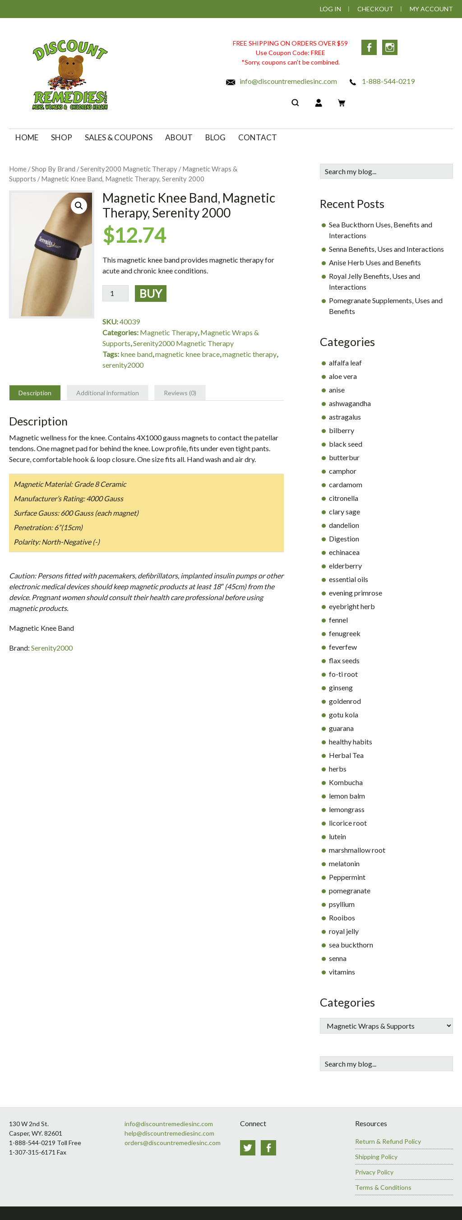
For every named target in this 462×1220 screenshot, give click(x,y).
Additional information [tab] (107, 393)
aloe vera (343, 376)
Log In (330, 9)
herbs (337, 768)
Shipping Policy (376, 1156)
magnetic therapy (249, 354)
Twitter (247, 1147)
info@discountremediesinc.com (281, 81)
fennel (338, 619)
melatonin (344, 863)
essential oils (348, 579)
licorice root (348, 822)
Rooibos (342, 917)
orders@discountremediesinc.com (173, 1142)
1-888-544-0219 (381, 81)
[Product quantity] (115, 293)
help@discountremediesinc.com (169, 1133)
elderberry (345, 565)
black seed (345, 443)
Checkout (375, 9)
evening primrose (355, 592)
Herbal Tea (346, 755)
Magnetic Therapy (169, 332)
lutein (337, 836)
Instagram (389, 47)
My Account (431, 9)
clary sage (344, 511)
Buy (150, 293)
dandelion (344, 525)
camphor (342, 471)
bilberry (341, 430)
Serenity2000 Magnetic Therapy (128, 169)
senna (337, 958)
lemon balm (347, 795)
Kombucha (346, 782)
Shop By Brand (53, 169)
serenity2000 (122, 364)
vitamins (342, 971)
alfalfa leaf (345, 362)
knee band (136, 354)
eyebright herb (352, 606)
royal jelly (344, 931)
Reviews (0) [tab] (180, 393)
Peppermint (347, 877)
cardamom (345, 484)
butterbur (344, 457)
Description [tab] (34, 393)
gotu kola (343, 714)
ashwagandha (350, 403)
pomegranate (349, 890)
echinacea (344, 552)
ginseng (341, 687)
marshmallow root (357, 850)
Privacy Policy (374, 1172)
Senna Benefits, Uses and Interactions (386, 249)
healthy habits (350, 741)
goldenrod (345, 701)
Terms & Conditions (383, 1187)
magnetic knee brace (187, 354)
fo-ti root (343, 674)
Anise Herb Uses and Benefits (375, 262)
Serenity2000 (52, 647)
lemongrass (347, 809)
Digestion (344, 538)
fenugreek (344, 633)
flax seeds (344, 660)
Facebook (369, 47)
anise (337, 389)
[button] (79, 206)
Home (18, 169)
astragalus (345, 416)
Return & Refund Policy (388, 1141)
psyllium (342, 904)
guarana (341, 728)
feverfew (343, 646)
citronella (343, 498)
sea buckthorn (351, 944)
